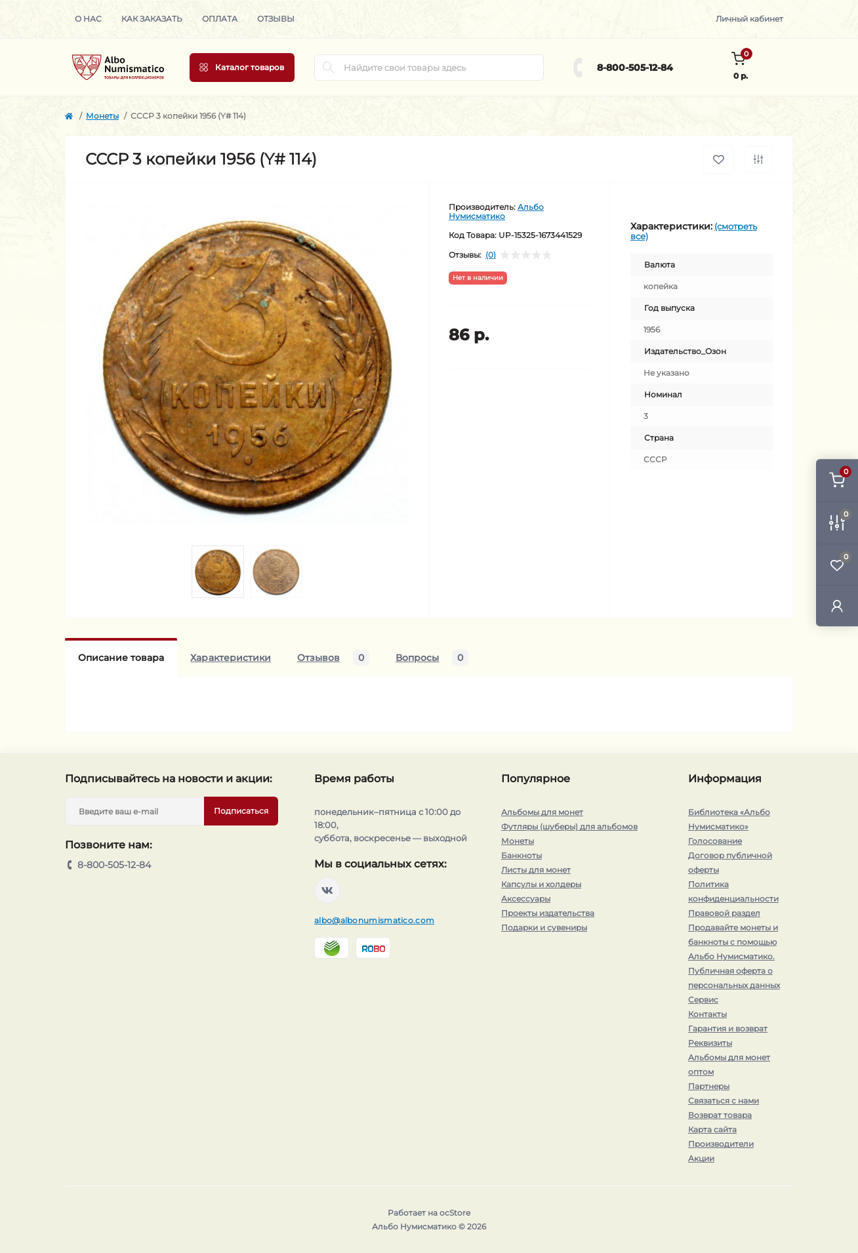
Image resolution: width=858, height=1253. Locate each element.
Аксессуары (525, 899)
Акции (701, 1158)
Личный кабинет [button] (749, 19)
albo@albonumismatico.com (374, 920)
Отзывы (276, 19)
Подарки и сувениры (544, 927)
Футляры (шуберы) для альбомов (569, 826)
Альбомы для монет (542, 812)
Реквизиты (710, 1043)
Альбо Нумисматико (496, 211)
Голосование (715, 841)
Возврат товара (720, 1115)
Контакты (707, 1014)
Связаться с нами (723, 1100)
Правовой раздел (724, 913)
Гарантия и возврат (727, 1028)
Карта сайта (712, 1129)
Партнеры (708, 1086)
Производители (721, 1144)
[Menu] (242, 67)
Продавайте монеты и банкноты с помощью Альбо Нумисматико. (733, 942)
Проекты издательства (547, 913)
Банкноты (521, 855)
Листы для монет (536, 870)
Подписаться (241, 811)
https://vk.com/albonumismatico (327, 890)
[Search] (328, 67)
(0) (490, 255)
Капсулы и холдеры (541, 884)
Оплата (219, 19)
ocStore (454, 1213)
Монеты (102, 116)
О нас (88, 19)
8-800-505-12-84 (635, 67)
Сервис (703, 999)
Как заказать (151, 19)
